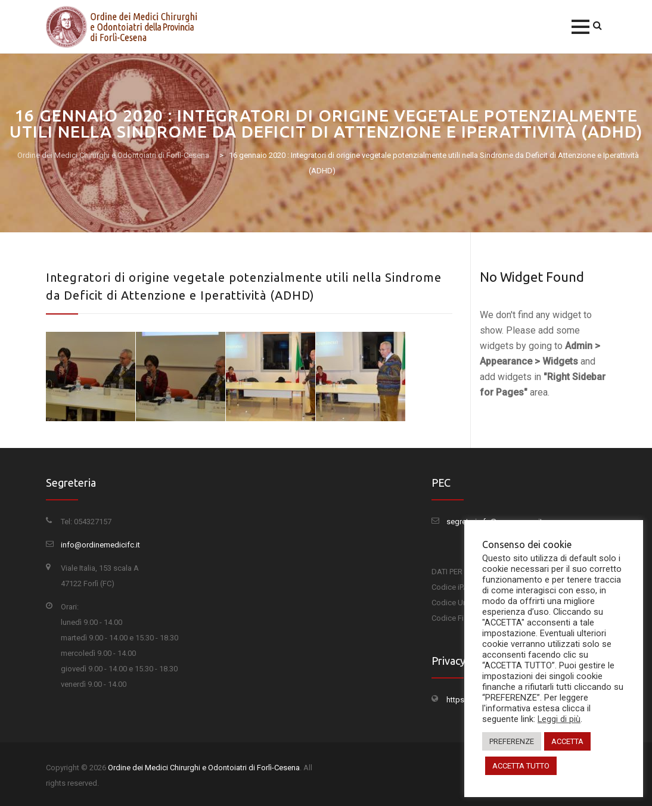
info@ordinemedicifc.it (100, 544)
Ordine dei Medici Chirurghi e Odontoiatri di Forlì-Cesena (204, 767)
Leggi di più (559, 719)
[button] (580, 27)
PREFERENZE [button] (511, 741)
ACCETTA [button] (567, 741)
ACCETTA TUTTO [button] (520, 765)
